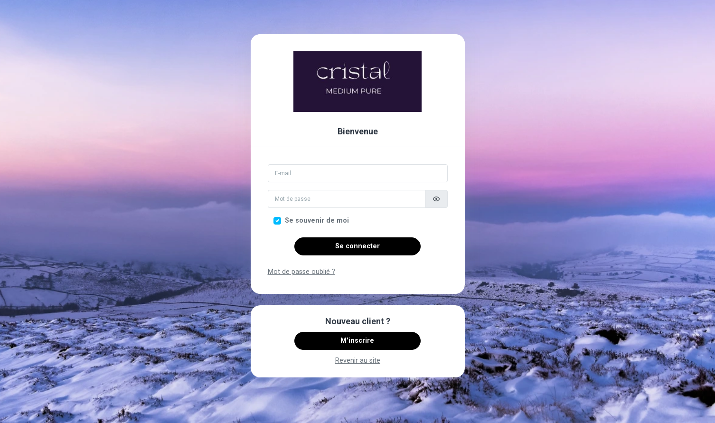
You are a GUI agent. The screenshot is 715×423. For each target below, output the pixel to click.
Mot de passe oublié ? (301, 272)
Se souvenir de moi (317, 220)
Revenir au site (357, 361)
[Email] (358, 173)
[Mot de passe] (347, 199)
